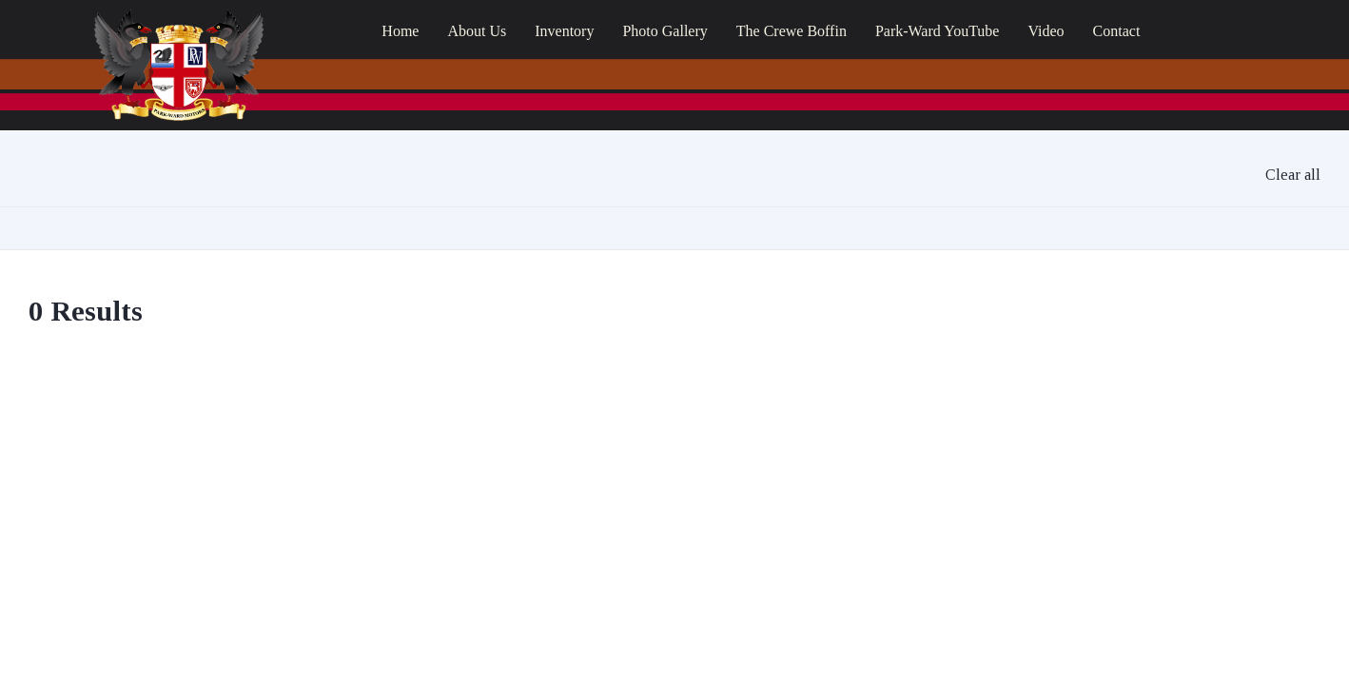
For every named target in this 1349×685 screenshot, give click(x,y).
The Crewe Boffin (791, 31)
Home (400, 31)
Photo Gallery (664, 31)
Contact (1117, 31)
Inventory (564, 31)
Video (1045, 31)
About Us (476, 31)
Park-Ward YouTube (937, 31)
